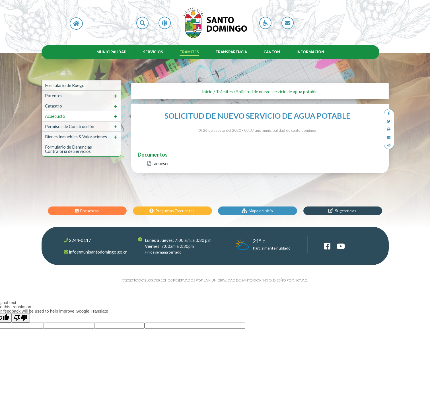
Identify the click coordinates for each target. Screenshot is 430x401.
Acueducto (55, 117)
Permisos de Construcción (69, 127)
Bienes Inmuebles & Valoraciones (76, 137)
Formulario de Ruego (65, 86)
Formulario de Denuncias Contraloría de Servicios (68, 150)
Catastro (53, 107)
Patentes (53, 96)
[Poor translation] (21, 319)
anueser (161, 164)
